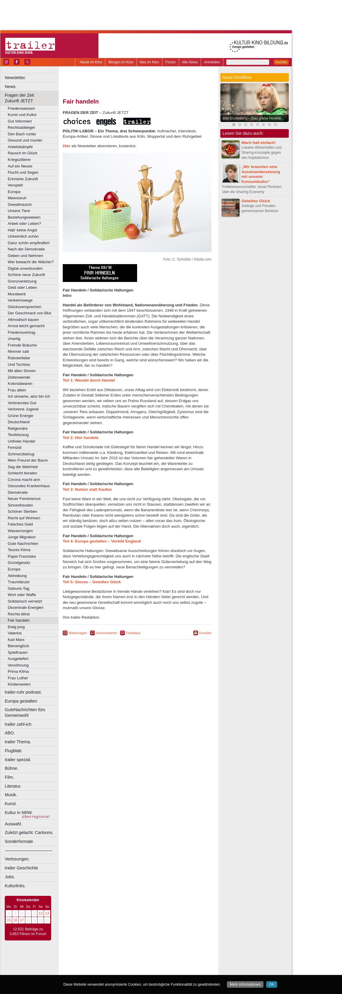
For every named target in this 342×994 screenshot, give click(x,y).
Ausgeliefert (18, 658)
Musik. (11, 794)
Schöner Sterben (22, 511)
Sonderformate (19, 841)
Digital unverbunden (25, 268)
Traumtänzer (19, 582)
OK (271, 984)
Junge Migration (22, 537)
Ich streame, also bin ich (29, 396)
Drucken (205, 633)
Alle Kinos (190, 62)
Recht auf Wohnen (24, 518)
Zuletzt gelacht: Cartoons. (29, 832)
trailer (137, 965)
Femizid (14, 447)
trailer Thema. (18, 741)
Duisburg (181, 970)
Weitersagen (78, 633)
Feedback (133, 633)
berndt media (111, 961)
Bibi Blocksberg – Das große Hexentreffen (256, 118)
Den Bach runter (22, 134)
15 (9, 920)
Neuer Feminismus (24, 498)
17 (22, 920)
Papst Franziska (22, 556)
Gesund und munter (25, 140)
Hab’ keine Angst (22, 230)
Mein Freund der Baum (28, 460)
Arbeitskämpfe (20, 147)
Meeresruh (17, 198)
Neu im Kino (149, 62)
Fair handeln (18, 620)
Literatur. (13, 786)
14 (47, 913)
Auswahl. (13, 823)
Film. (9, 777)
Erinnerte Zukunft (23, 179)
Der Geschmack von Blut (29, 313)
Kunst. (11, 803)
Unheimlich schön (23, 236)
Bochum (91, 970)
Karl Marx (16, 639)
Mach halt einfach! (258, 142)
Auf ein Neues (20, 166)
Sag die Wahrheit (23, 467)
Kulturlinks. (15, 885)
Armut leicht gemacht (26, 326)
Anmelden (212, 62)
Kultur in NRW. (19, 812)
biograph (89, 965)
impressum (133, 961)
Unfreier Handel (21, 441)
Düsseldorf (163, 970)
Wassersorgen (20, 531)
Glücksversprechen (24, 307)
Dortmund (145, 970)
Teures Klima (19, 550)
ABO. (10, 732)
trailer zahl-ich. (19, 724)
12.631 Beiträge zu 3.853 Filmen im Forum (28, 931)
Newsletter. (15, 77)
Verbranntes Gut (22, 403)
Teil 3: (87, 489)
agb (170, 961)
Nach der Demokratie (26, 249)
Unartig (14, 338)
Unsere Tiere (19, 210)
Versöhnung (18, 665)
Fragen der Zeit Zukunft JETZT (32, 98)
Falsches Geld (20, 524)
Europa (14, 191)
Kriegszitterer (19, 159)
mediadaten (185, 961)
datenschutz (154, 961)
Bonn (104, 970)
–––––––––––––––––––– (28, 850)
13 (41, 913)
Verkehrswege (20, 300)
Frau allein (17, 390)
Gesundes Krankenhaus (29, 486)
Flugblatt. (13, 750)
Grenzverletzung (22, 281)
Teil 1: (89, 380)
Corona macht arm (24, 479)
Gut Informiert (20, 121)
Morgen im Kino (120, 62)
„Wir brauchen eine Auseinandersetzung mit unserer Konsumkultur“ (260, 174)
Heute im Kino (91, 62)
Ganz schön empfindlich (29, 243)
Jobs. (10, 876)
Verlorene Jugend (23, 409)
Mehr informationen (245, 984)
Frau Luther (18, 678)
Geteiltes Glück (255, 201)
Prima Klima (18, 671)
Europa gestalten (21, 701)
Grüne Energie (20, 415)
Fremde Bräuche (22, 345)
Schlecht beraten (22, 473)
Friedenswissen (21, 108)
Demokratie (18, 492)
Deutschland (18, 422)
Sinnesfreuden (20, 505)
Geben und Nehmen (25, 255)
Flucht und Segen (23, 172)
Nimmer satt (18, 351)
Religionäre (18, 428)
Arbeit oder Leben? (24, 223)
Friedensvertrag (21, 332)
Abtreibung (17, 575)
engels (119, 965)
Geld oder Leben (22, 287)
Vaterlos (15, 633)
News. (11, 86)
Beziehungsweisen (24, 217)
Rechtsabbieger (21, 127)
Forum (170, 62)
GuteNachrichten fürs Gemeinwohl (25, 712)
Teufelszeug (18, 434)
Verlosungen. (17, 859)
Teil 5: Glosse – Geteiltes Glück (92, 582)
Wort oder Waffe (22, 594)
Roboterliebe (19, 358)
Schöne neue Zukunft (26, 274)
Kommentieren (106, 633)
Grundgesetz (19, 562)
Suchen (281, 62)
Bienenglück (18, 646)
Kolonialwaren (20, 383)
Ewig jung (16, 627)
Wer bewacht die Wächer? (31, 262)
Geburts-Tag (18, 588)
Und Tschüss (19, 364)
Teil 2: (81, 437)
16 (15, 920)
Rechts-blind (18, 614)
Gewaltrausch (20, 204)
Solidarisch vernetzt (25, 601)
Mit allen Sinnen (22, 371)
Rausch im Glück (22, 153)
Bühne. (11, 768)
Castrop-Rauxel (122, 970)
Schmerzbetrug (21, 454)
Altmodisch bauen (23, 319)
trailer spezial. (18, 759)
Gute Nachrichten (23, 543)
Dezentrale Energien (25, 607)
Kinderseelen (19, 684)
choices (105, 965)
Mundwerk (17, 294)
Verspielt (15, 185)
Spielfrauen (18, 652)
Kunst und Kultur (22, 114)
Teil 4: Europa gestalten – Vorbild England (102, 541)
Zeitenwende (19, 377)
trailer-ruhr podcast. (23, 692)
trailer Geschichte (21, 868)
